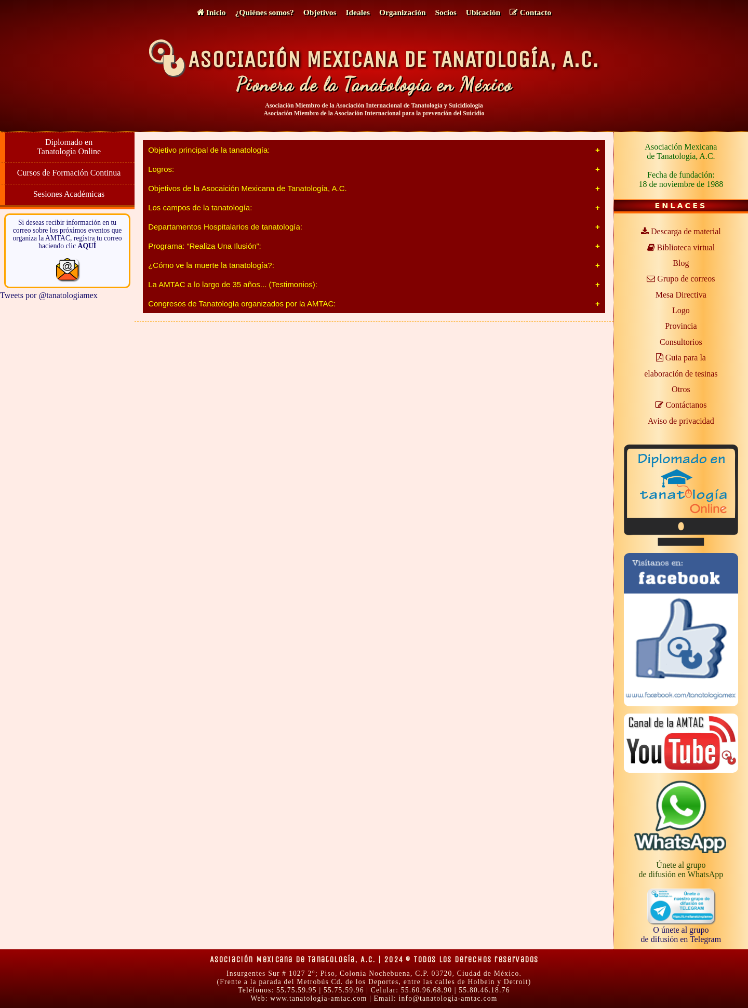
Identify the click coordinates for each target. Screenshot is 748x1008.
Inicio (211, 12)
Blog (681, 263)
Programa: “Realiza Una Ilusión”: (204, 245)
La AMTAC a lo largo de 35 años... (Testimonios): (232, 284)
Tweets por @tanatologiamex (49, 295)
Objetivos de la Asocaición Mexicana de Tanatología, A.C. (247, 188)
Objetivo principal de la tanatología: (209, 149)
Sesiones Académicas (68, 194)
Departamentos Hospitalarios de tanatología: (225, 226)
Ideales (357, 12)
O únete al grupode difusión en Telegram (681, 930)
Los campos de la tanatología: (200, 207)
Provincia (681, 325)
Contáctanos (680, 404)
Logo (681, 310)
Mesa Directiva (681, 294)
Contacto (530, 12)
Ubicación (483, 12)
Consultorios (681, 342)
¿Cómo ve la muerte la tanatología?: (211, 265)
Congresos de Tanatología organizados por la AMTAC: (242, 303)
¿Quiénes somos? (264, 12)
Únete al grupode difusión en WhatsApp (680, 870)
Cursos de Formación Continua (69, 172)
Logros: (161, 169)
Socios (445, 12)
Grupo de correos (681, 278)
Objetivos (320, 12)
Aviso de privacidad (681, 420)
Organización (402, 12)
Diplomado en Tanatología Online (69, 147)
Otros (681, 389)
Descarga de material (681, 231)
